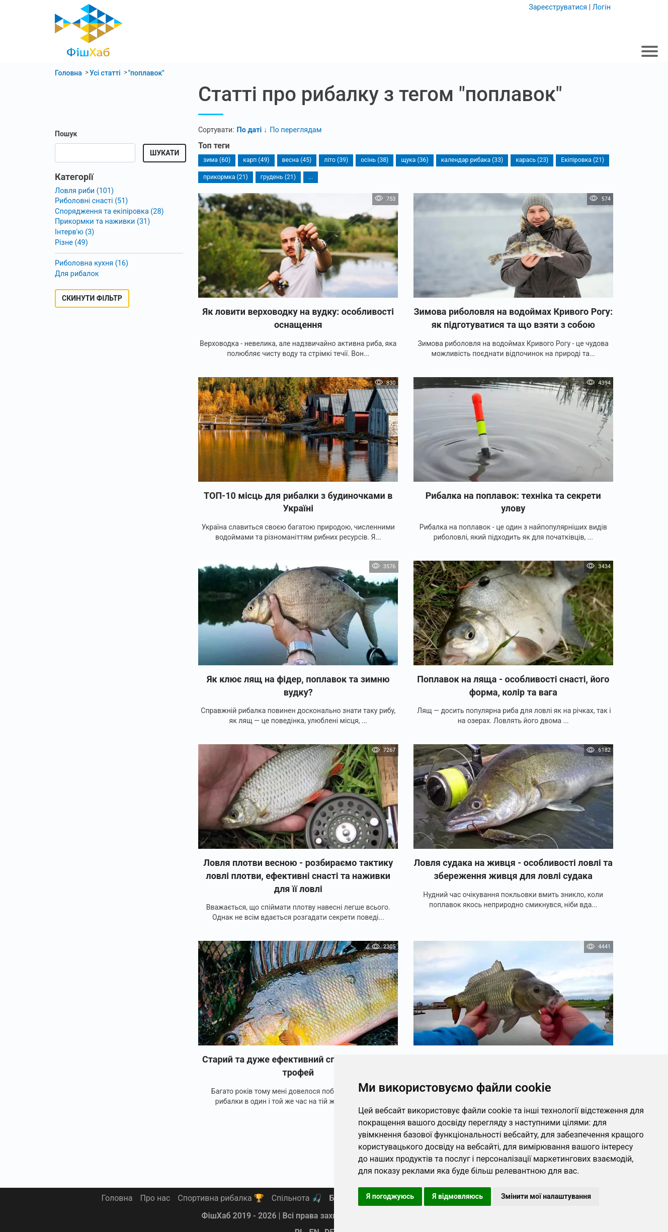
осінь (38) (372, 159)
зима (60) (216, 159)
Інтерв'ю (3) (74, 230)
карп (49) (255, 159)
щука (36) (412, 159)
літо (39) (334, 159)
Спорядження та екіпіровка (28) (107, 211)
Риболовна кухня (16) (90, 261)
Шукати (164, 153)
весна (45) (295, 159)
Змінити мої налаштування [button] (546, 1196)
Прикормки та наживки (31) (101, 220)
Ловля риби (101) (83, 191)
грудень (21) (277, 176)
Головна (117, 1198)
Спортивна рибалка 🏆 (221, 1198)
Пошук (66, 134)
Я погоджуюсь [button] (390, 1196)
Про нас (155, 1198)
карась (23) (528, 159)
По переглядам (294, 130)
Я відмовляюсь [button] (457, 1196)
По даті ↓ (252, 130)
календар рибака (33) (468, 159)
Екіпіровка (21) (577, 159)
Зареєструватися (559, 7)
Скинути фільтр (92, 296)
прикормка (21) (225, 176)
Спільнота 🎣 (297, 1198)
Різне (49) (71, 240)
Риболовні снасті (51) (90, 201)
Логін (602, 7)
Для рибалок (76, 271)
